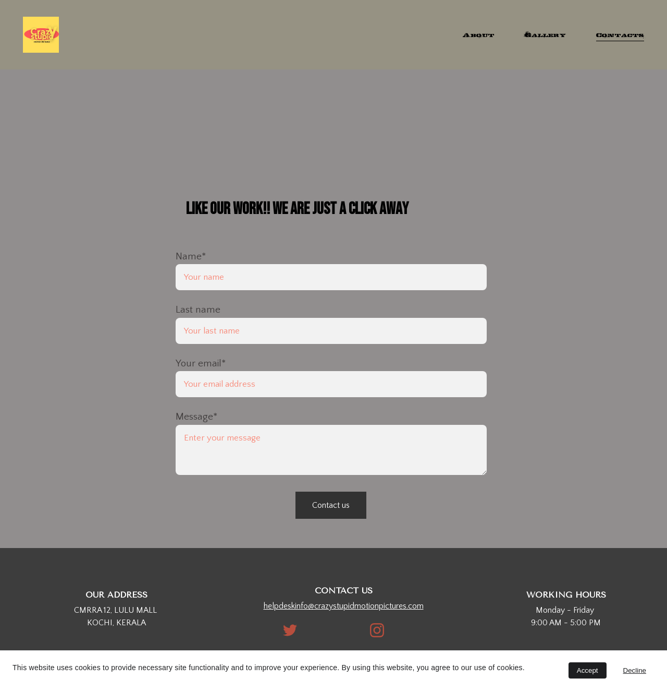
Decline (634, 670)
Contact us (331, 505)
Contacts (620, 34)
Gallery (545, 34)
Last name (198, 309)
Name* (191, 256)
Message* (196, 416)
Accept (587, 670)
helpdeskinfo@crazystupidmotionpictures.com (344, 606)
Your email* (201, 363)
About (479, 34)
